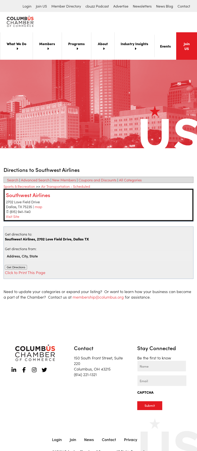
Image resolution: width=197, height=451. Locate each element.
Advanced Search (35, 180)
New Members (64, 180)
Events (165, 46)
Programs (76, 44)
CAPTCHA (145, 393)
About (103, 44)
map (38, 207)
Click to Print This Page (25, 273)
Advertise (120, 6)
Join (73, 438)
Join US (41, 6)
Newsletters (142, 6)
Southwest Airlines (28, 195)
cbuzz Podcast (97, 6)
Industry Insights (134, 44)
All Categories (130, 180)
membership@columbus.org (98, 298)
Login (27, 6)
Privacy (130, 438)
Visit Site (12, 217)
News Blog (164, 6)
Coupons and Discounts (97, 180)
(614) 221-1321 (85, 375)
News (89, 438)
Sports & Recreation (19, 187)
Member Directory (66, 6)
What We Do (16, 44)
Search (12, 180)
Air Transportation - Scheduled (65, 187)
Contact (184, 6)
